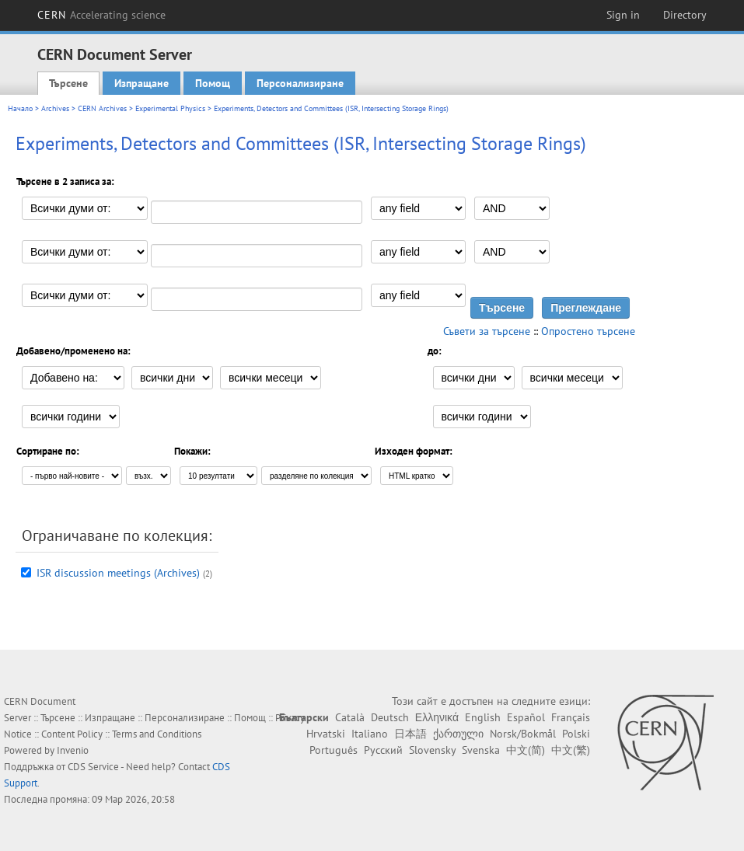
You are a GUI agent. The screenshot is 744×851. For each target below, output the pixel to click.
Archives (55, 108)
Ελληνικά (437, 717)
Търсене (68, 83)
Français (570, 717)
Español (526, 717)
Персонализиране (300, 83)
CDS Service (93, 766)
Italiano (369, 734)
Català (350, 717)
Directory (685, 15)
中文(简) (525, 750)
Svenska (481, 750)
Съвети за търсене (486, 331)
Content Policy (72, 734)
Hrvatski (325, 734)
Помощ (212, 83)
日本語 (410, 734)
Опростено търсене (588, 331)
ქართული (458, 734)
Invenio (73, 750)
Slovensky (432, 750)
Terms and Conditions (156, 734)
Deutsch (390, 717)
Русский (383, 750)
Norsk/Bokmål (523, 734)
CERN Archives (102, 108)
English (483, 717)
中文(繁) (570, 750)
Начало (20, 108)
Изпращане (141, 83)
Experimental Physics (170, 108)
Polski (576, 734)
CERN (101, 15)
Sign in (623, 15)
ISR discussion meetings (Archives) (118, 573)
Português (333, 750)
